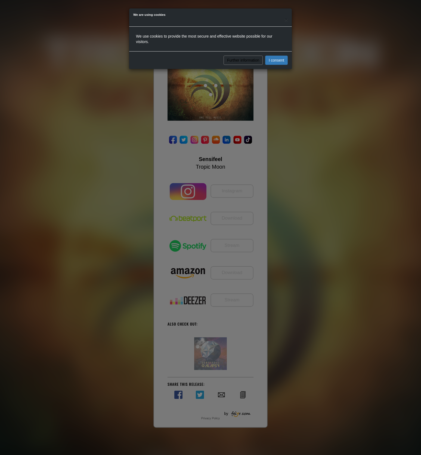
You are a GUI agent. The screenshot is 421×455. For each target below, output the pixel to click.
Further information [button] (243, 60)
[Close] (286, 19)
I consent (276, 60)
